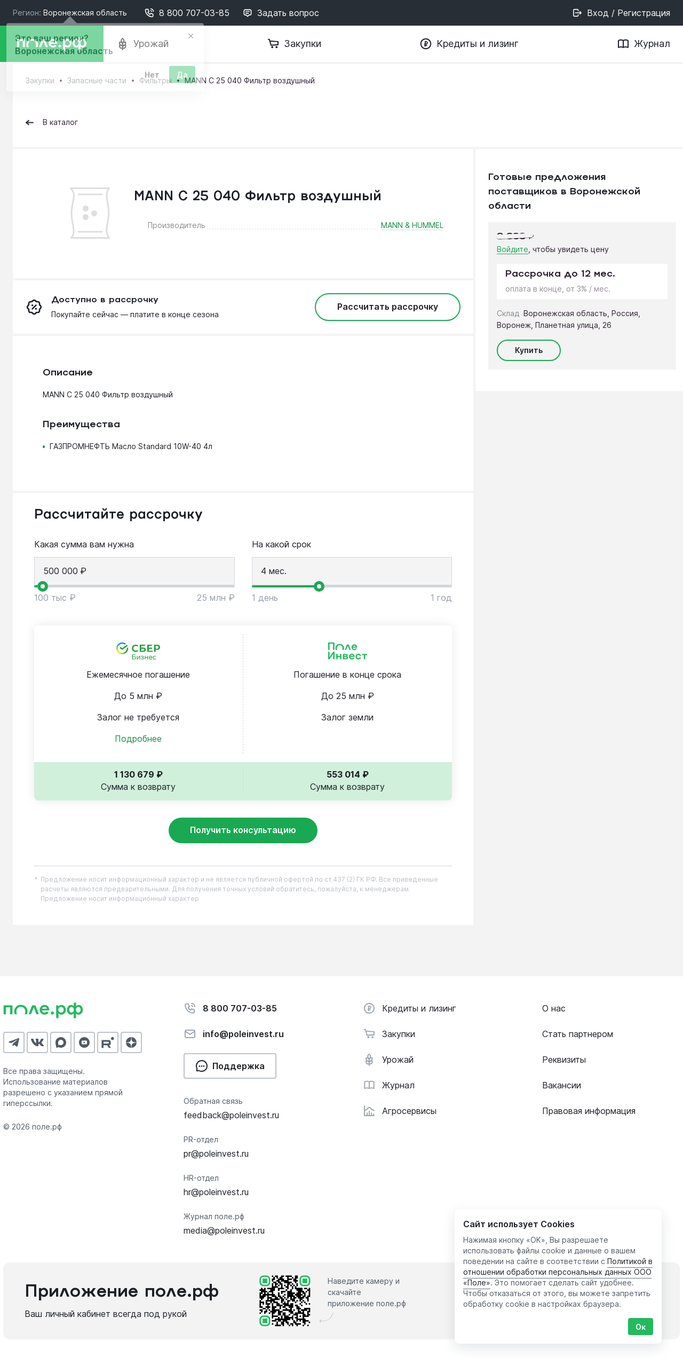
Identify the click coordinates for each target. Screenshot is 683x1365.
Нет (152, 77)
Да (182, 77)
